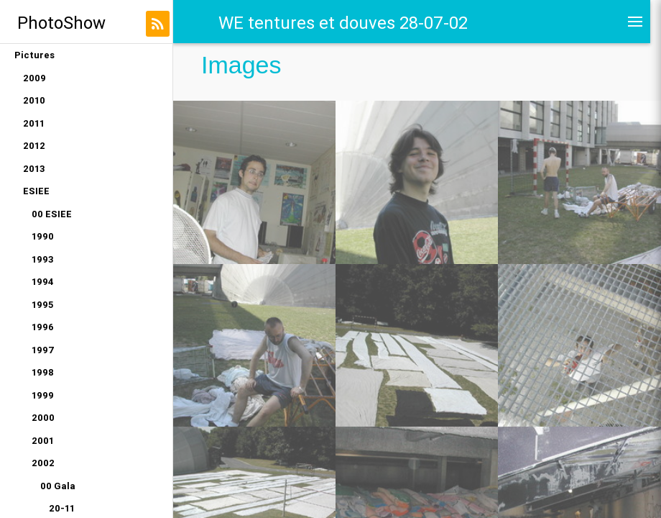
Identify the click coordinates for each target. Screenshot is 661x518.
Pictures (34, 55)
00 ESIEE (52, 214)
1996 (43, 327)
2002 (43, 463)
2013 (34, 169)
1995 (42, 305)
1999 (43, 395)
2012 (34, 146)
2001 (43, 441)
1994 (43, 282)
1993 (43, 259)
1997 (43, 350)
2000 (43, 418)
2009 (34, 78)
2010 (34, 100)
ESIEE (36, 191)
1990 (43, 236)
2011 (34, 123)
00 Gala (57, 486)
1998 (43, 372)
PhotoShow (61, 22)
